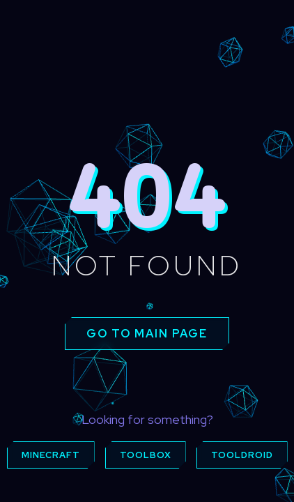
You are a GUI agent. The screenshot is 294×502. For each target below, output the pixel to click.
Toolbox (145, 455)
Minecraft (51, 455)
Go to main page (147, 333)
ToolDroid (242, 455)
